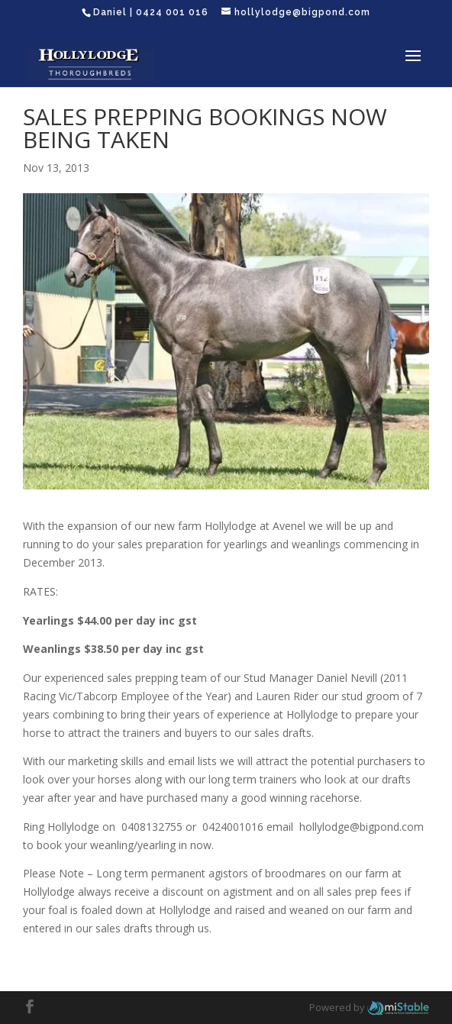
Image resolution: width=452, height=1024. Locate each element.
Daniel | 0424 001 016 (150, 12)
